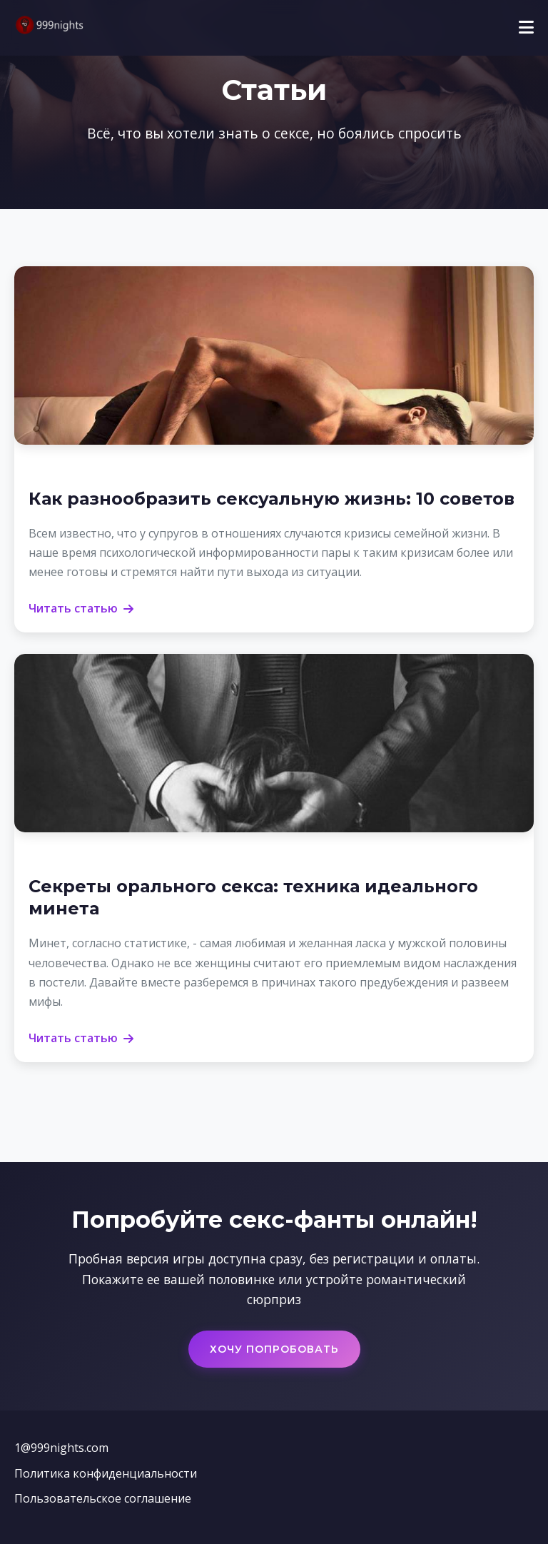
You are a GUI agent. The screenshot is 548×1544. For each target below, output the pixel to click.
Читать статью (81, 608)
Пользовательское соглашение (102, 1498)
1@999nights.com (61, 1447)
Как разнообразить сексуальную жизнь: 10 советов (271, 498)
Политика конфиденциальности (105, 1473)
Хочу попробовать (274, 1349)
